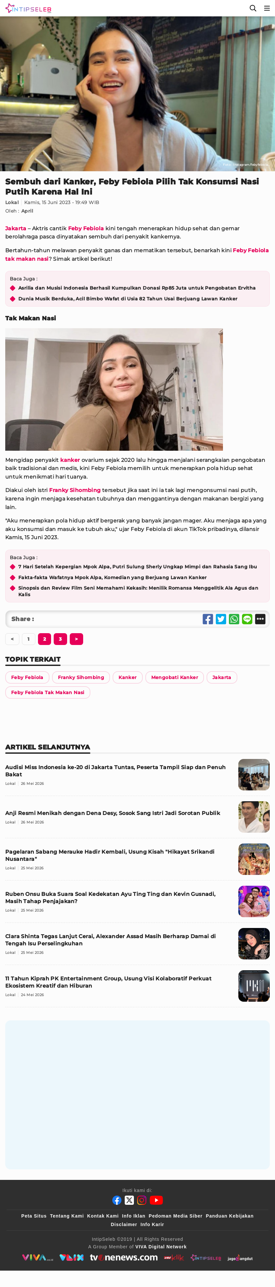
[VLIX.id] (72, 1257)
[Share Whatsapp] (234, 619)
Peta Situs (34, 1216)
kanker (70, 460)
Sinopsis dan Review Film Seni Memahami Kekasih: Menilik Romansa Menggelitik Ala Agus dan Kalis (138, 591)
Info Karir (152, 1224)
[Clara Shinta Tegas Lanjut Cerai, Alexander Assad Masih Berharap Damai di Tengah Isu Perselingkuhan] (137, 946)
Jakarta (16, 228)
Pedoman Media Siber (175, 1216)
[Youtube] (156, 1200)
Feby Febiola (86, 228)
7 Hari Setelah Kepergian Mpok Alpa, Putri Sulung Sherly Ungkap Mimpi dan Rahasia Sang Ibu (137, 567)
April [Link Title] (27, 211)
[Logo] (27, 8)
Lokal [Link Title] (12, 202)
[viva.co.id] (37, 1257)
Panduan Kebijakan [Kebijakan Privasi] (230, 1216)
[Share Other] (260, 619)
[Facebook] (116, 1200)
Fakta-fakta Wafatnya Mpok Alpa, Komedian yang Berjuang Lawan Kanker (112, 577)
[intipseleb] (206, 1257)
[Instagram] (141, 1200)
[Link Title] (27, 677)
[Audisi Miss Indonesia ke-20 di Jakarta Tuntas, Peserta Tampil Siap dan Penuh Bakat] (137, 777)
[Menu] (267, 8)
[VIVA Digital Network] (161, 1246)
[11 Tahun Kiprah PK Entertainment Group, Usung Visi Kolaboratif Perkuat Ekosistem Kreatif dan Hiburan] (137, 988)
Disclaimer (124, 1224)
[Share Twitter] (221, 619)
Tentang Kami (67, 1216)
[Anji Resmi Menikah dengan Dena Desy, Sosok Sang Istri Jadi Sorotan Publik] (137, 819)
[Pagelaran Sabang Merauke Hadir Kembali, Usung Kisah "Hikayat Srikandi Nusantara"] (137, 861)
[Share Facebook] (208, 619)
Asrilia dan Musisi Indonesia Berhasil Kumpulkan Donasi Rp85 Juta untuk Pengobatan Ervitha (137, 288)
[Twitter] (129, 1200)
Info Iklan (133, 1216)
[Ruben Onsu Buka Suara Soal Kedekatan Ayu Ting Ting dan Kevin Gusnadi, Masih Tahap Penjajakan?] (137, 904)
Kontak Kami (103, 1216)
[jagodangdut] (240, 1257)
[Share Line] (247, 619)
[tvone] (123, 1257)
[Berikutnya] (44, 639)
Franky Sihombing (75, 490)
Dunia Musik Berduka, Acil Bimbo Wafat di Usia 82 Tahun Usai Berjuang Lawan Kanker (127, 299)
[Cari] (253, 8)
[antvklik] (174, 1257)
